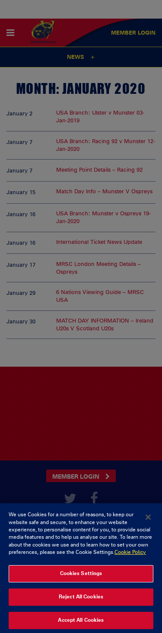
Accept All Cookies (81, 624)
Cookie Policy (130, 556)
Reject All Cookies (81, 601)
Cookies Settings (81, 577)
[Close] (148, 521)
